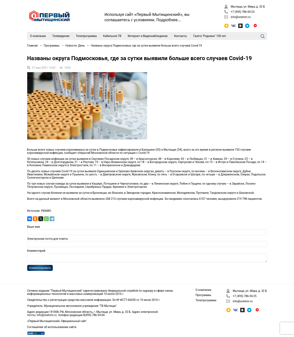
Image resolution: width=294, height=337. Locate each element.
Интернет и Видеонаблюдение (148, 36)
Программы (52, 45)
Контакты (180, 36)
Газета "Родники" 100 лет (209, 36)
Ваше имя (33, 226)
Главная (32, 45)
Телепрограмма (86, 36)
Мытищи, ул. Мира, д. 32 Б (248, 6)
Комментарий (36, 250)
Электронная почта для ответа (47, 238)
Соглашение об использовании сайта (51, 327)
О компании (38, 36)
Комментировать (40, 269)
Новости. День (75, 45)
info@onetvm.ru (241, 17)
